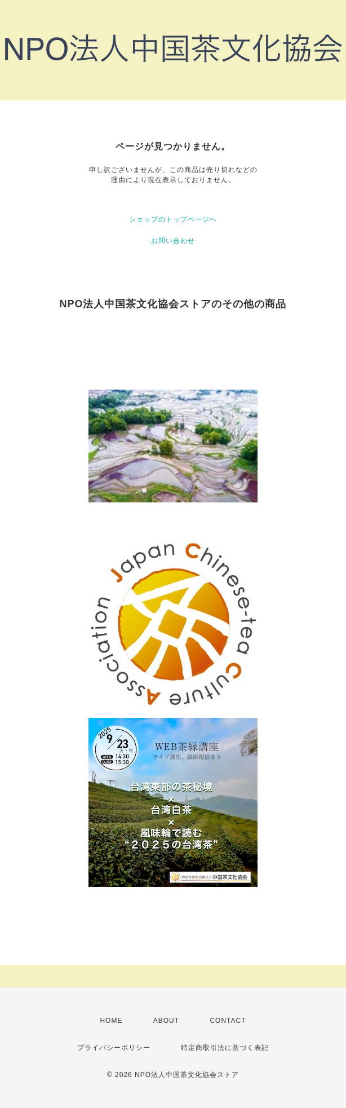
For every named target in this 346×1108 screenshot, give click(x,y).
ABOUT (166, 1021)
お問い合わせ (173, 241)
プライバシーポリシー (113, 1048)
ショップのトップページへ (173, 219)
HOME (111, 1021)
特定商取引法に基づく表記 (225, 1048)
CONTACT (228, 1021)
